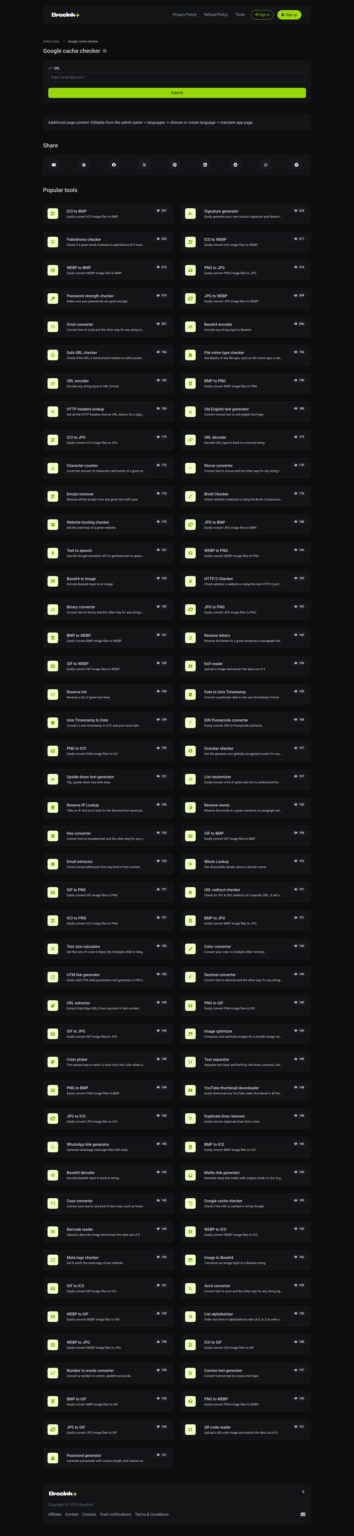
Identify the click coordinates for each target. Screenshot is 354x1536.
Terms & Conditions (152, 1514)
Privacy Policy (185, 14)
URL (54, 68)
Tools (240, 14)
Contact (72, 1514)
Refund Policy (216, 14)
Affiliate (54, 1514)
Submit (177, 92)
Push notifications (115, 1514)
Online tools (51, 41)
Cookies (89, 1514)
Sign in (262, 15)
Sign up (289, 15)
